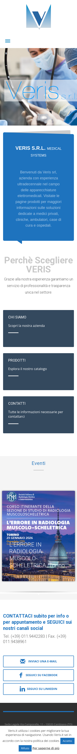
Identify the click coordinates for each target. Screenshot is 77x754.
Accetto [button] (67, 741)
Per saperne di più (45, 748)
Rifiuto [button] (25, 748)
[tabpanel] (38, 87)
